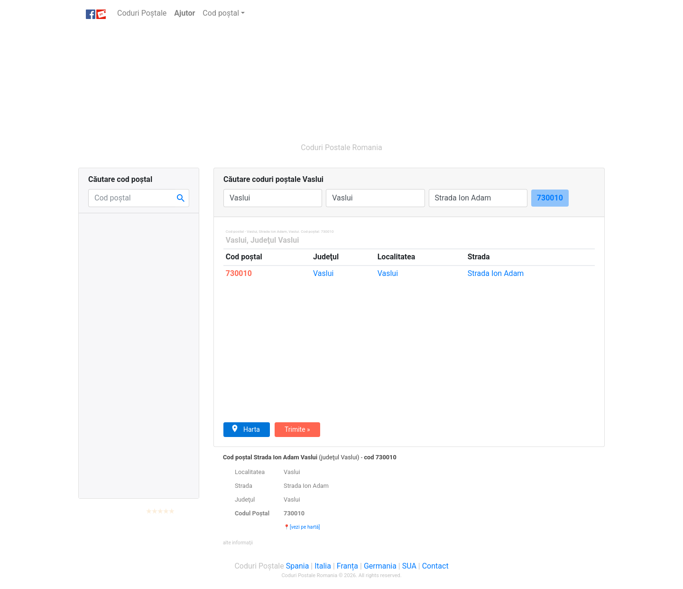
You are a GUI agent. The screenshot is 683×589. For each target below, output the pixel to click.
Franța (347, 565)
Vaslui (236, 240)
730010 (239, 273)
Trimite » (297, 429)
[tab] (409, 500)
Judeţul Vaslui (274, 240)
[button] (238, 542)
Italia (322, 565)
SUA (409, 565)
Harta (245, 429)
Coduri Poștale (143, 13)
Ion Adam (496, 273)
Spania (297, 565)
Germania (380, 565)
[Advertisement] (296, 79)
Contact (435, 565)
